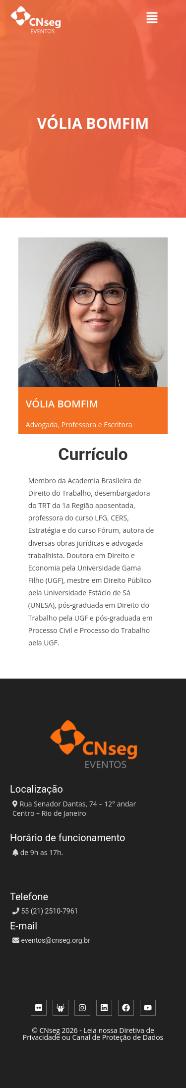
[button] (152, 17)
